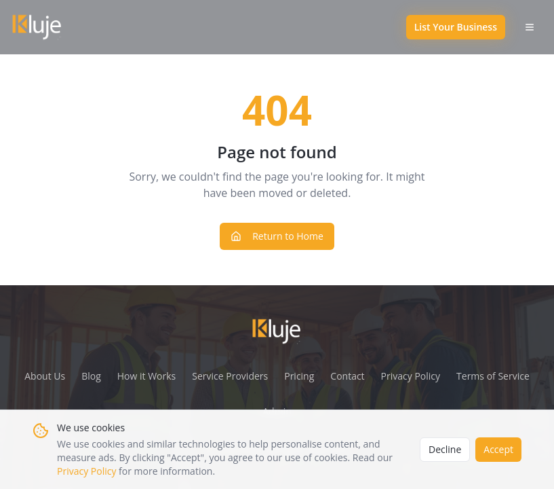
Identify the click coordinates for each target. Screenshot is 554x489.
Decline (445, 449)
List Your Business (455, 26)
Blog (91, 375)
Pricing (299, 375)
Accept (498, 449)
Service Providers (230, 375)
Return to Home (277, 236)
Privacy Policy (86, 471)
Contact (347, 375)
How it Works (146, 375)
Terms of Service (493, 375)
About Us (44, 375)
